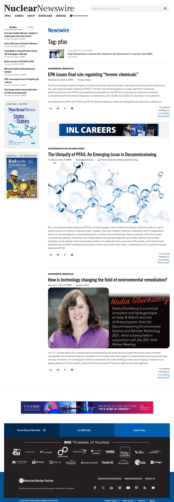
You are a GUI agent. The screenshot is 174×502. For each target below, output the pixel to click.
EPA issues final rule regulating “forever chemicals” (93, 74)
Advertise (61, 15)
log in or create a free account (164, 113)
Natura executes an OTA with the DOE (19, 61)
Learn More (72, 56)
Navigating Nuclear (133, 478)
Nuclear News (84, 79)
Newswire (58, 29)
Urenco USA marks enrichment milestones (21, 43)
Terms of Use (127, 501)
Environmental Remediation (61, 68)
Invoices (141, 501)
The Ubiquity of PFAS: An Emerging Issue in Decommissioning (102, 154)
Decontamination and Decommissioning (66, 148)
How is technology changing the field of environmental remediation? (107, 279)
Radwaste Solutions (84, 159)
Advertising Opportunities (109, 478)
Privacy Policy (111, 501)
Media (152, 501)
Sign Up (31, 15)
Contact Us (150, 478)
